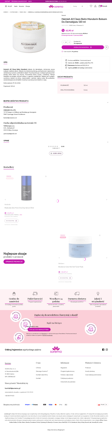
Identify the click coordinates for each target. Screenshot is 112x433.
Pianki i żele (23, 12)
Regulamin (44, 334)
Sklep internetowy (55, 431)
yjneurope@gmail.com (10, 133)
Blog (30, 1)
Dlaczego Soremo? (42, 372)
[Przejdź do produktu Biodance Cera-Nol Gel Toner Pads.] (80, 248)
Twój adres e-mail (32, 327)
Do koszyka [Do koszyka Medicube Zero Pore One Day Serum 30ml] (10, 221)
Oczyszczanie (14, 12)
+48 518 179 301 (9, 396)
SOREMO (6, 12)
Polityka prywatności (67, 379)
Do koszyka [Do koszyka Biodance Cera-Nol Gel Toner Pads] (64, 278)
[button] (8, 6)
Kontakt (7, 1)
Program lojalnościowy (67, 372)
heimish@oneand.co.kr (10, 118)
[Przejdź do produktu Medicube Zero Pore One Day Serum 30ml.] (27, 188)
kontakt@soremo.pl (12, 389)
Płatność (88, 368)
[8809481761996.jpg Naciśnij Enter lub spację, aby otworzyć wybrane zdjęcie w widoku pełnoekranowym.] (29, 37)
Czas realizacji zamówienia (93, 375)
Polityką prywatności (47, 336)
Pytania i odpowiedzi (67, 375)
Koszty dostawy (90, 372)
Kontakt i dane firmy (42, 375)
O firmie (38, 368)
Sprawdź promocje (14, 262)
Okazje (27, 6)
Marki (16, 6)
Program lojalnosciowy (19, 1)
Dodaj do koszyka (81, 47)
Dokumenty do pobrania (68, 383)
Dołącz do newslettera (39, 330)
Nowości (21, 6)
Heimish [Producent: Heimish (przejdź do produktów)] (64, 15)
